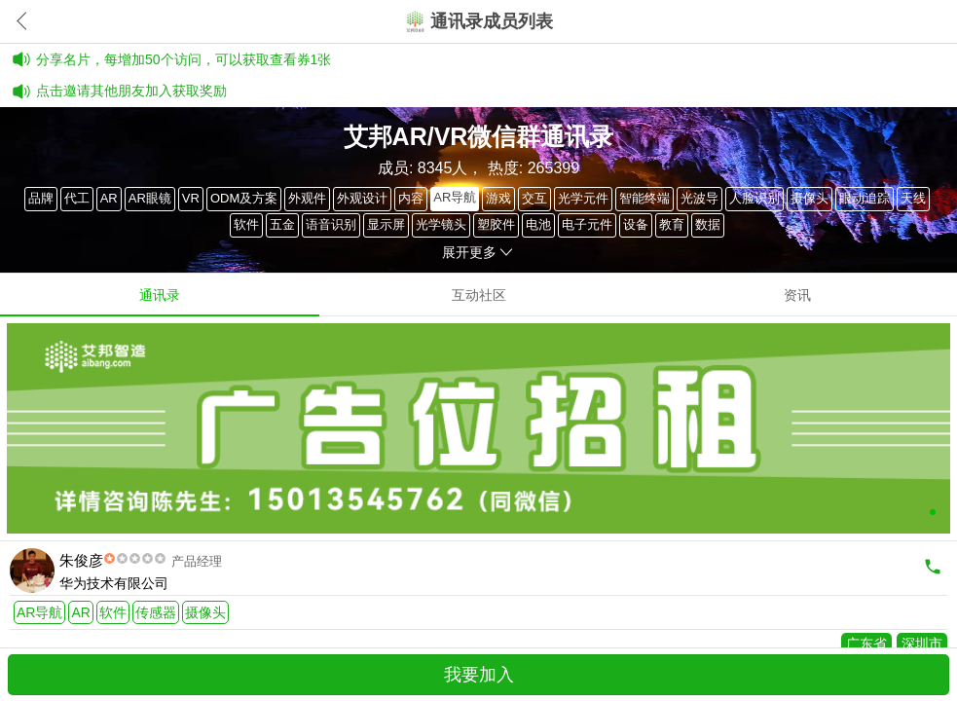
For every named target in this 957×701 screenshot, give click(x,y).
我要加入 (479, 674)
